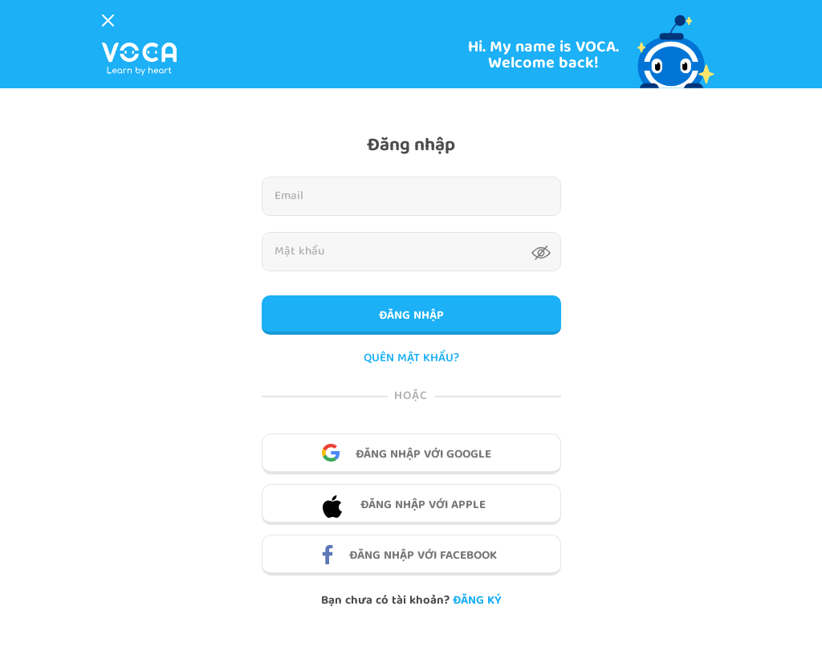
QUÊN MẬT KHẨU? (411, 359)
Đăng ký (477, 601)
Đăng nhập (411, 316)
